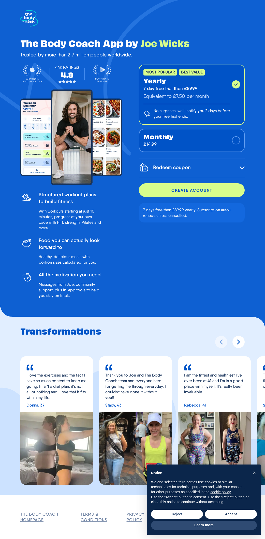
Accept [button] (231, 514)
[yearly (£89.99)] (191, 94)
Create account (191, 190)
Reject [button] (177, 514)
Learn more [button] (204, 525)
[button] (254, 473)
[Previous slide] (221, 342)
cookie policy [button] (220, 492)
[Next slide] (238, 342)
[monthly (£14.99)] (191, 140)
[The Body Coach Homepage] (29, 18)
